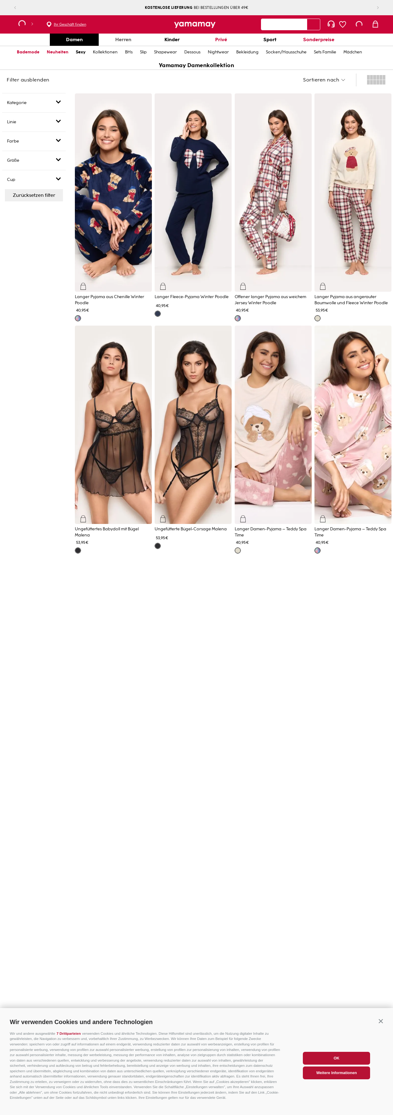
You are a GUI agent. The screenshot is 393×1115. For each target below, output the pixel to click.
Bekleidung (247, 52)
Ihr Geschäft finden (70, 24)
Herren (123, 39)
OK (337, 1062)
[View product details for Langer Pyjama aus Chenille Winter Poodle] (113, 206)
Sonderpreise (318, 39)
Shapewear (165, 52)
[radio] (376, 80)
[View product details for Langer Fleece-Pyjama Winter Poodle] (193, 206)
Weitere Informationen (336, 1077)
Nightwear (218, 52)
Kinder (172, 39)
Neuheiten (57, 52)
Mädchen (352, 52)
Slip (143, 52)
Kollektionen (105, 52)
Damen (74, 39)
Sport (269, 39)
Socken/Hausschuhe (286, 52)
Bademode (28, 52)
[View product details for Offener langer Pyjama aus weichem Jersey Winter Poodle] (273, 206)
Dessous (192, 52)
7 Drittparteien (69, 1037)
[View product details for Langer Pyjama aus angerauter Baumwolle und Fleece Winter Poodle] (352, 206)
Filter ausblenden (28, 80)
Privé (221, 39)
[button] (380, 1025)
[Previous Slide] (20, 8)
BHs (129, 52)
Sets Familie (325, 52)
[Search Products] (313, 24)
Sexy (81, 52)
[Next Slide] (373, 8)
